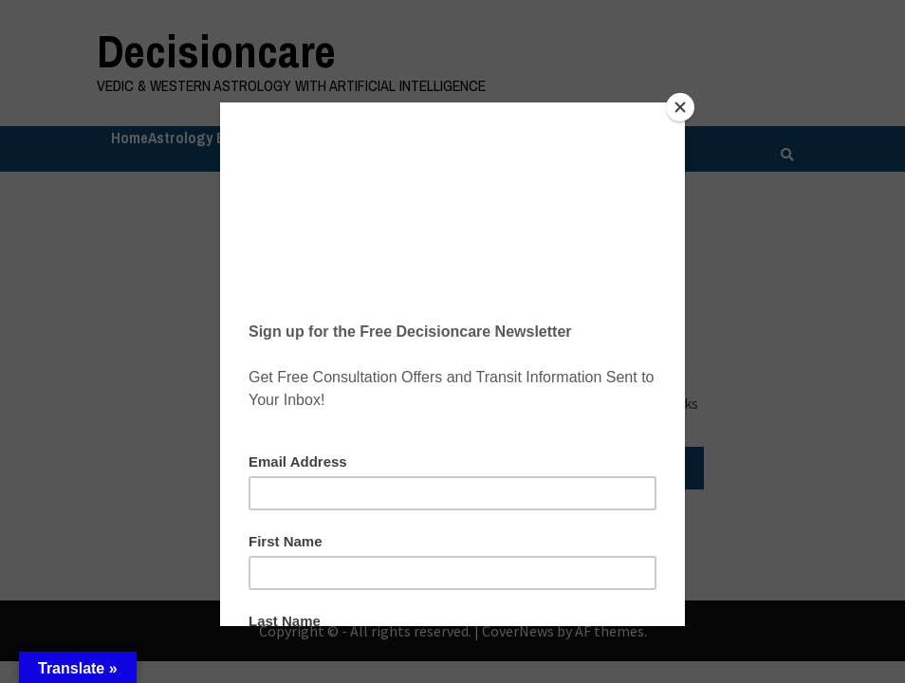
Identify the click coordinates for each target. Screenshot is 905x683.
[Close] (680, 107)
